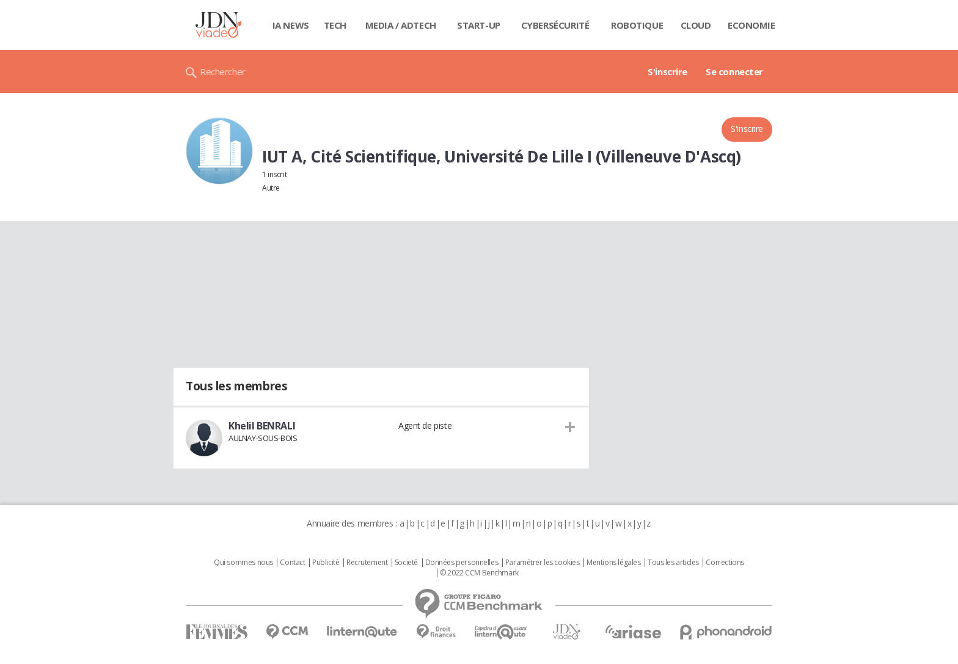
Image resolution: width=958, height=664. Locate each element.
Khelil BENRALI (262, 425)
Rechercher (223, 71)
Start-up (478, 25)
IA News (290, 25)
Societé (406, 562)
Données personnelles (462, 562)
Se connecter (734, 71)
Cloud (696, 25)
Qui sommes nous (243, 562)
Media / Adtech (400, 25)
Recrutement (366, 562)
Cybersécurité (555, 25)
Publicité (325, 562)
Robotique (637, 25)
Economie (751, 25)
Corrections (725, 562)
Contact (292, 562)
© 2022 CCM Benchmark (479, 573)
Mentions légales (613, 562)
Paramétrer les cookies (542, 562)
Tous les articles (673, 562)
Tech (335, 25)
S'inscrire (667, 71)
